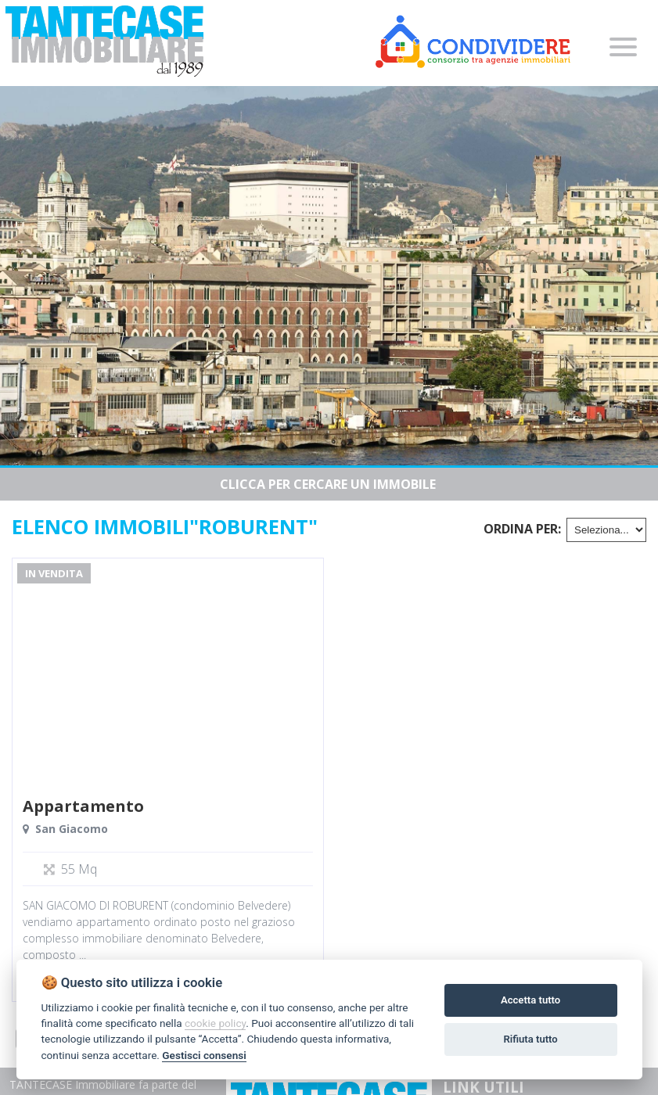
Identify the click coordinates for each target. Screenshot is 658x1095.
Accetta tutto (530, 1000)
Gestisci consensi (204, 1055)
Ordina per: (522, 528)
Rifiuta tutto (530, 1039)
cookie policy (215, 1023)
